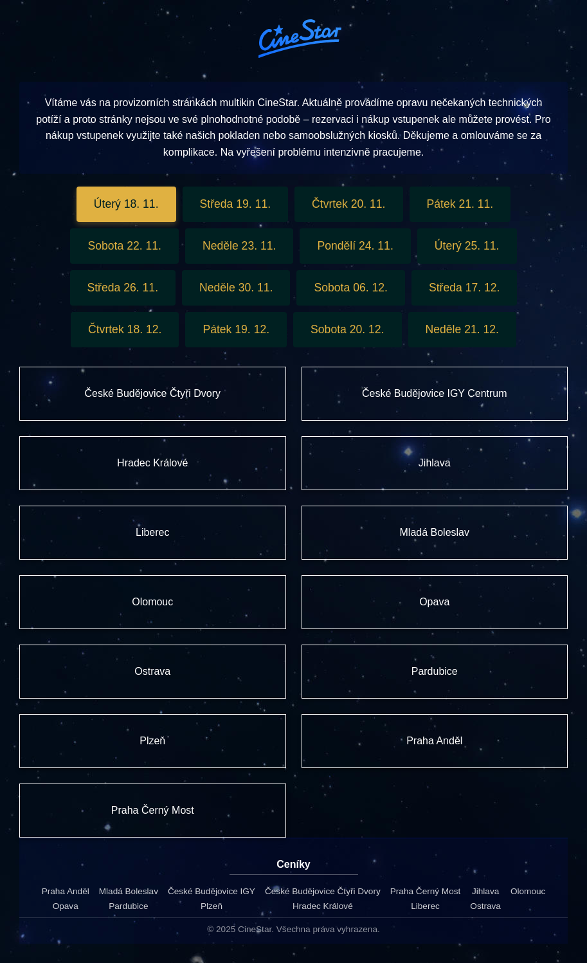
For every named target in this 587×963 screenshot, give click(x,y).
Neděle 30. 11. (236, 287)
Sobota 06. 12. (350, 287)
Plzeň (211, 906)
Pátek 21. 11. (460, 203)
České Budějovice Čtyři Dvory (323, 891)
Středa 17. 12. (464, 287)
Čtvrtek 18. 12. (124, 329)
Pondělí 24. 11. (355, 245)
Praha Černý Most (425, 891)
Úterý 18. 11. (126, 203)
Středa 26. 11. (123, 287)
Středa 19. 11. (235, 203)
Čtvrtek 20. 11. (348, 203)
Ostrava (485, 906)
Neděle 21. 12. (462, 329)
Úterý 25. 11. (467, 245)
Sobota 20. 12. (347, 329)
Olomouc (527, 891)
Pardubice (128, 906)
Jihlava (485, 891)
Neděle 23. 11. (239, 245)
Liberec (425, 906)
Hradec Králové (323, 906)
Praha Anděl (65, 891)
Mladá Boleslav (128, 891)
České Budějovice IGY (211, 891)
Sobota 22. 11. (124, 245)
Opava (65, 906)
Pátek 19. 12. (236, 329)
